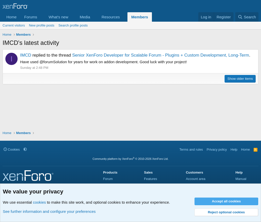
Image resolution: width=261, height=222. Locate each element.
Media (85, 17)
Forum (108, 179)
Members (139, 17)
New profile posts (41, 25)
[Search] (246, 17)
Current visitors (14, 25)
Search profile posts (73, 25)
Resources (110, 17)
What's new (58, 17)
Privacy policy (217, 149)
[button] (41, 17)
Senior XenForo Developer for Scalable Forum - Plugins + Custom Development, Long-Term (160, 55)
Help (234, 149)
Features (150, 179)
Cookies (12, 149)
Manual (241, 179)
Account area (195, 179)
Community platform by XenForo (130, 158)
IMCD (25, 55)
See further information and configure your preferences (49, 211)
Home (11, 17)
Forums (30, 17)
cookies (39, 202)
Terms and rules (191, 149)
